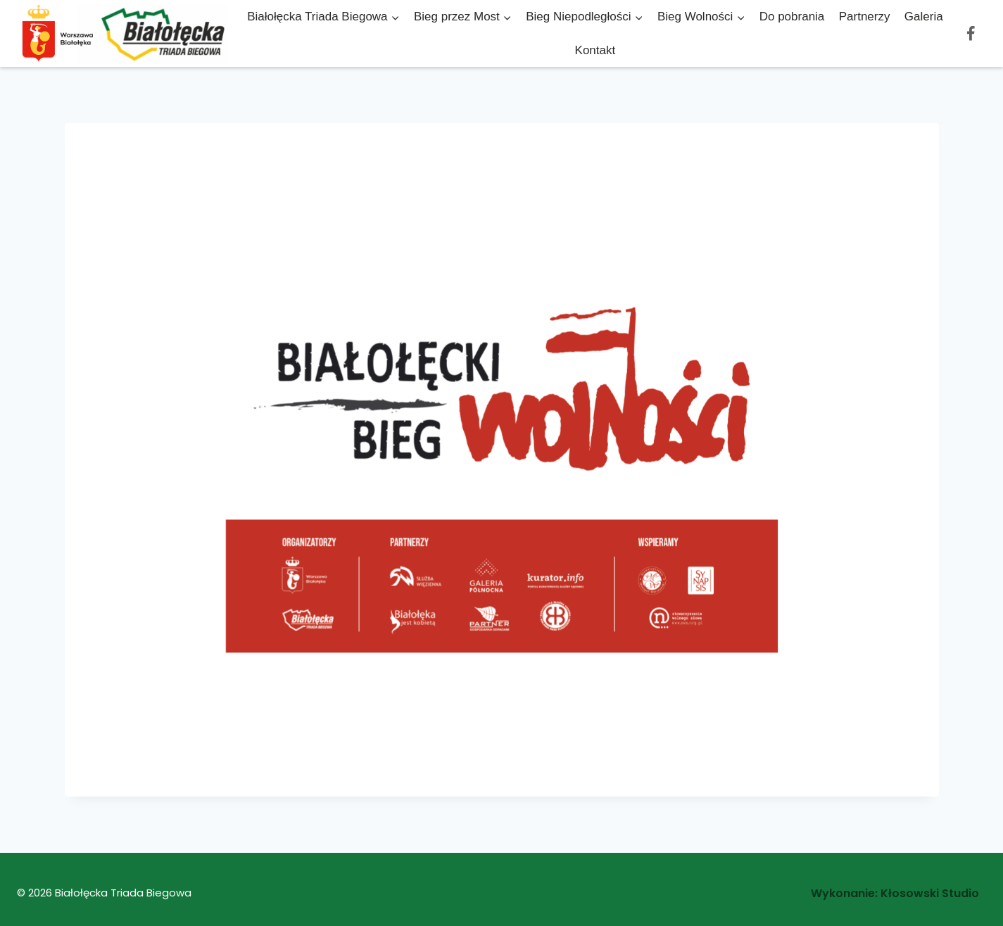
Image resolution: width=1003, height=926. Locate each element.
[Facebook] (970, 33)
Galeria (923, 16)
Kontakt (595, 50)
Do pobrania (792, 16)
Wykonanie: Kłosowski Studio (895, 893)
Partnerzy (864, 16)
